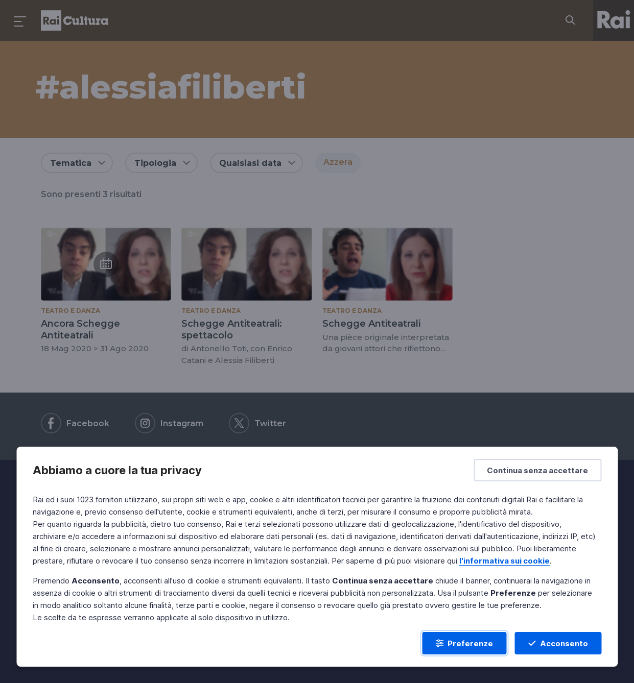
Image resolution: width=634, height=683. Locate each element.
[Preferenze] (464, 643)
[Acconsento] (557, 643)
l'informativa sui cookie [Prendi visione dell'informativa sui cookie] (504, 561)
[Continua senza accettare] (537, 470)
